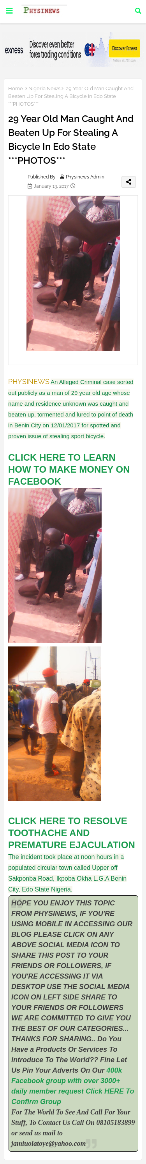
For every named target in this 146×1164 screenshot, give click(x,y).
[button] (138, 11)
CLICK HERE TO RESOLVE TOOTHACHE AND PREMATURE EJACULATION (72, 833)
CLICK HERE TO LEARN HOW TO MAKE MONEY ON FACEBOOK (69, 469)
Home (15, 88)
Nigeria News (44, 88)
